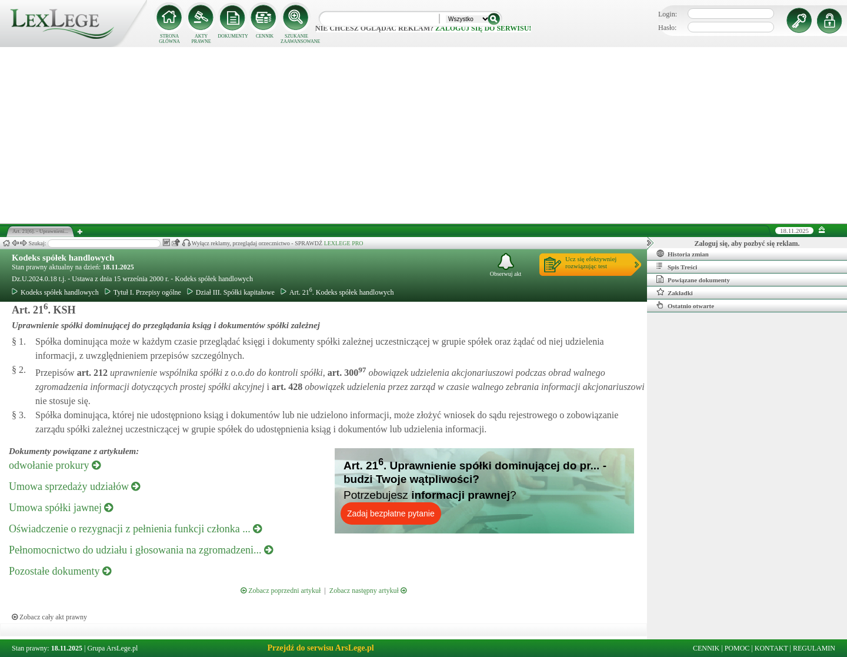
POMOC (737, 648)
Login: (667, 14)
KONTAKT (771, 648)
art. (91, 373)
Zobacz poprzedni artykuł (281, 590)
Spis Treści (676, 266)
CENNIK (265, 36)
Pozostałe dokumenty (60, 571)
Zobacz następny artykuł (367, 590)
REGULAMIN (814, 648)
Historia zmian (682, 253)
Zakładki (674, 292)
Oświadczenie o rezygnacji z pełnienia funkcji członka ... (135, 529)
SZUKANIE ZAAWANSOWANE (296, 39)
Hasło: (667, 28)
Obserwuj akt (506, 265)
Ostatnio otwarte (685, 305)
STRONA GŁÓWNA (169, 39)
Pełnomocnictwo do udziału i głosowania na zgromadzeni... (141, 550)
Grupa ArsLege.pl (112, 648)
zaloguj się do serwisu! (483, 28)
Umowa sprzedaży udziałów (74, 486)
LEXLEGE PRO (344, 243)
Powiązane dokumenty (693, 279)
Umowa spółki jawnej (61, 507)
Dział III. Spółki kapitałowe (231, 292)
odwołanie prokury (55, 465)
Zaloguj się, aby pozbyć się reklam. (747, 243)
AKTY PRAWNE (201, 39)
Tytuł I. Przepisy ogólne (143, 292)
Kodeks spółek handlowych (63, 257)
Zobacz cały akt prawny (49, 617)
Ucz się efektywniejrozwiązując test (590, 262)
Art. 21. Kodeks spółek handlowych (337, 292)
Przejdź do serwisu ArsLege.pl (320, 647)
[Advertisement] (423, 135)
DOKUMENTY (233, 36)
